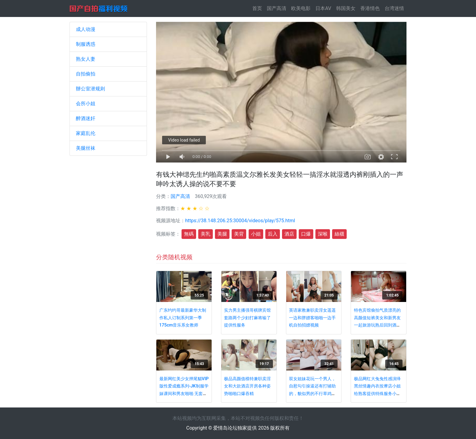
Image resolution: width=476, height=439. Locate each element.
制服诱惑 (85, 44)
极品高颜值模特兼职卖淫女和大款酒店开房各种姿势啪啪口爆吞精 (247, 386)
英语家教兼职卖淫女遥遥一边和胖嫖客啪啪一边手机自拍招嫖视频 (312, 318)
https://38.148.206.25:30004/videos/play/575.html (240, 220)
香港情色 (370, 8)
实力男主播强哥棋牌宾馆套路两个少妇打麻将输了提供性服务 (247, 318)
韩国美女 (345, 8)
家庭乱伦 (85, 133)
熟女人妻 (85, 59)
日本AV (323, 8)
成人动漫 (85, 29)
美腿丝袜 (85, 148)
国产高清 (276, 8)
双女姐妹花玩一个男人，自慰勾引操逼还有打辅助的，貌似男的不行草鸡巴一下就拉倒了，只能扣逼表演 (312, 393)
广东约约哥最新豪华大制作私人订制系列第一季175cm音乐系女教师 (182, 318)
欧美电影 (301, 8)
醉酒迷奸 (85, 118)
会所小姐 (85, 103)
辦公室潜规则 (90, 89)
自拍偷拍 (85, 74)
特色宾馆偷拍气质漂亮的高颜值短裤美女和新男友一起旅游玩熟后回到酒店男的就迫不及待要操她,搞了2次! (378, 325)
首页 (258, 8)
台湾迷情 (394, 8)
